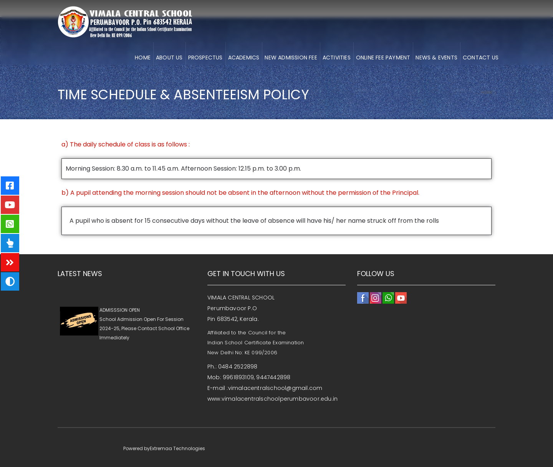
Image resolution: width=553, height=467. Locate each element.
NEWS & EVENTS (436, 57)
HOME (143, 57)
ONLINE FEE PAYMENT (383, 57)
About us (169, 57)
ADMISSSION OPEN (119, 311)
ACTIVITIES (337, 57)
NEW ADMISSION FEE (291, 57)
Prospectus (205, 57)
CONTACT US (480, 57)
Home (487, 92)
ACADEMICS (244, 57)
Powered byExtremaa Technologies (164, 448)
